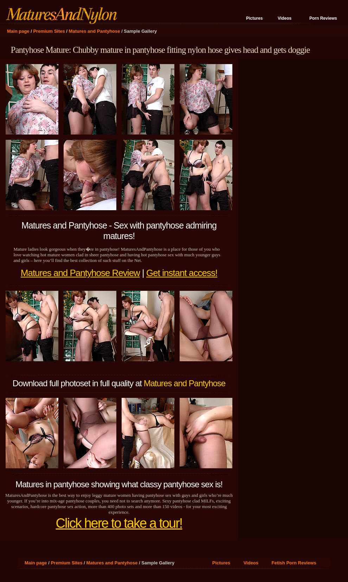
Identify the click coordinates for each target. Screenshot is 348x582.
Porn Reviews (323, 18)
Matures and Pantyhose (94, 31)
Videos (284, 18)
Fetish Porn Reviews (294, 562)
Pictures (254, 18)
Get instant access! (181, 273)
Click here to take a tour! (119, 523)
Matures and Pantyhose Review (80, 273)
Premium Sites (49, 31)
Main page (18, 31)
